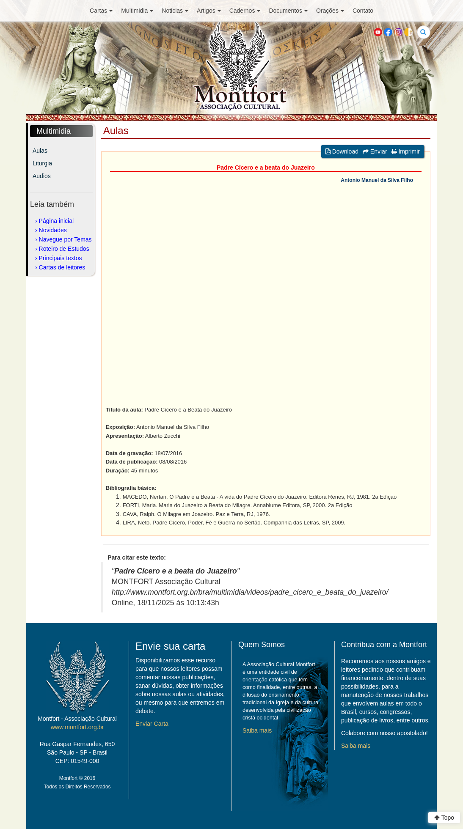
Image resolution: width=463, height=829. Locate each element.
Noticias (175, 10)
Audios (42, 176)
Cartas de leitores (62, 267)
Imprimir (405, 151)
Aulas (40, 150)
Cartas (101, 10)
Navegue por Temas (65, 239)
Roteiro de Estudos (64, 248)
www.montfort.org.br (77, 727)
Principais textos (60, 258)
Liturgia (42, 163)
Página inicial (56, 220)
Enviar (375, 151)
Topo (444, 817)
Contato (363, 10)
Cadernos (245, 10)
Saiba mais (257, 730)
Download (341, 151)
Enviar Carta (151, 723)
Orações (330, 10)
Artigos (209, 10)
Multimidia (137, 10)
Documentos (288, 10)
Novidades (53, 230)
